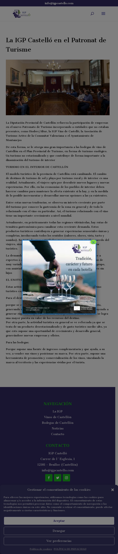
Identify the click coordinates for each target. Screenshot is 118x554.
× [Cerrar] (93, 242)
